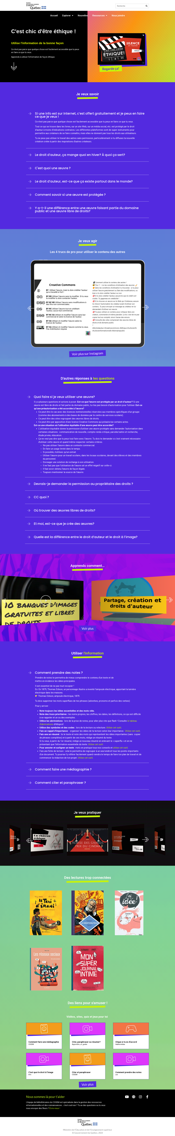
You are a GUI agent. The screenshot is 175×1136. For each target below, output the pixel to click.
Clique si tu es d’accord (126, 1042)
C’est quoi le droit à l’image (40, 1072)
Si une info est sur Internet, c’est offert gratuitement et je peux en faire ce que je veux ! (89, 115)
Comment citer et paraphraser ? (60, 783)
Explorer (67, 15)
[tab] (87, 115)
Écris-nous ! (54, 1108)
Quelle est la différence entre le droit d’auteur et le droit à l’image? (86, 537)
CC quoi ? (41, 497)
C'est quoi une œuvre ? (53, 168)
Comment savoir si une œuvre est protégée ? (70, 195)
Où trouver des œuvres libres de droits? (64, 510)
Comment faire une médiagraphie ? (63, 769)
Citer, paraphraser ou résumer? (86, 1042)
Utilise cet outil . (96, 744)
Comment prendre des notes (128, 1072)
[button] (110, 68)
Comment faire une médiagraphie (43, 1042)
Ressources (99, 15)
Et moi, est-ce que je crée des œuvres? (64, 524)
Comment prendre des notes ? (59, 673)
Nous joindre (118, 15)
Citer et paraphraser (81, 1072)
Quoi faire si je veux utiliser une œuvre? (64, 397)
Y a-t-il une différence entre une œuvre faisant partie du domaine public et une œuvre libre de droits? (87, 209)
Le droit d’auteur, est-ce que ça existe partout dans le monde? (84, 181)
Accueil (54, 15)
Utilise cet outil (113, 727)
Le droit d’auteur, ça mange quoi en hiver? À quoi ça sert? (80, 155)
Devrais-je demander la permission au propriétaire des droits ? (83, 484)
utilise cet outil (120, 747)
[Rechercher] (146, 6)
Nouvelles (83, 15)
